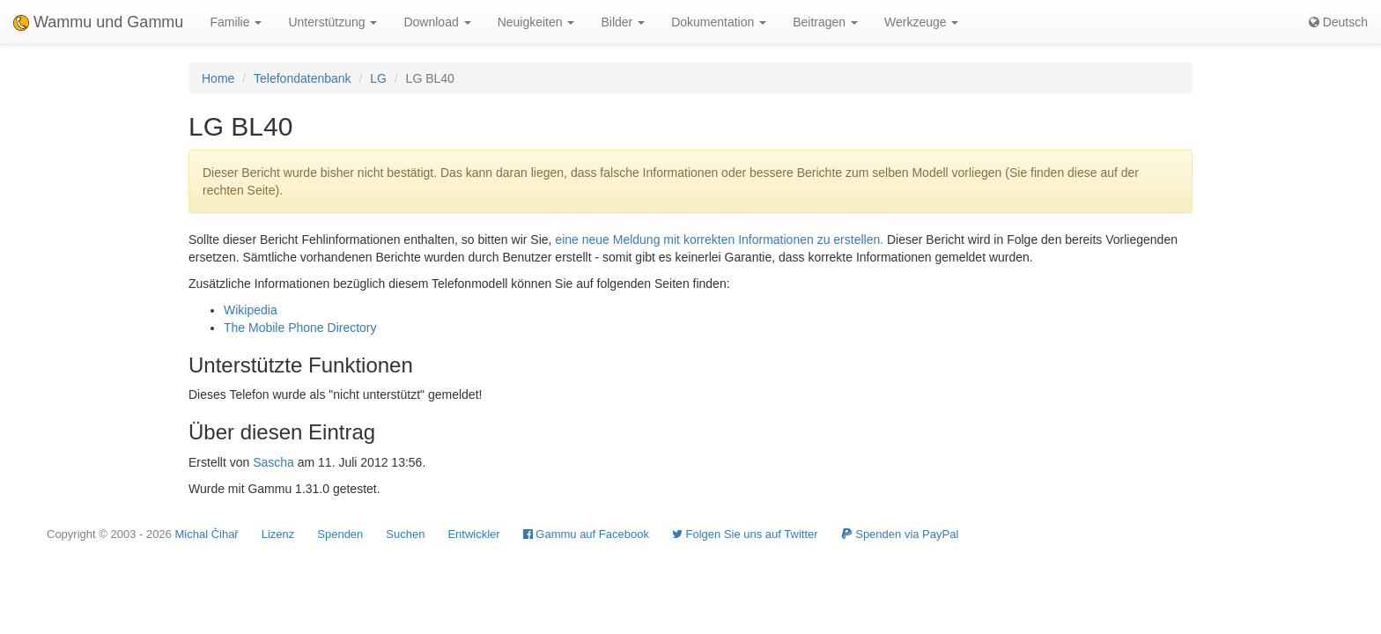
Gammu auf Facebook (586, 534)
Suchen (405, 534)
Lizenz (278, 534)
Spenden (340, 534)
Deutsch (1338, 22)
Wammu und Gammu (98, 22)
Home (218, 78)
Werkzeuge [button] (921, 22)
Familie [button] (236, 22)
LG (378, 78)
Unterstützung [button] (332, 22)
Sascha (273, 462)
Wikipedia (250, 310)
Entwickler (473, 534)
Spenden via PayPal (900, 534)
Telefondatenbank (302, 78)
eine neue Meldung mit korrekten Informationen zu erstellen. (719, 239)
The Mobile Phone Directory (300, 328)
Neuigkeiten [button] (536, 22)
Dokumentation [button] (718, 22)
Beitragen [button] (825, 22)
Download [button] (436, 22)
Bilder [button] (623, 22)
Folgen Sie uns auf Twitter (745, 534)
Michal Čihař (206, 534)
